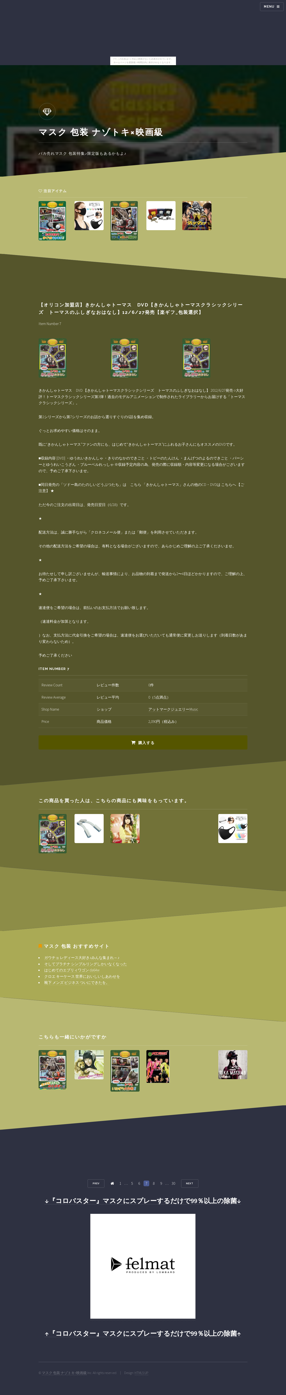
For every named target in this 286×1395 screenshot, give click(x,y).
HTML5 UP (141, 1373)
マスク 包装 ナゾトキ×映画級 (64, 1373)
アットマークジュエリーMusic (173, 709)
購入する (146, 743)
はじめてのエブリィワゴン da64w (71, 970)
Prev (96, 1183)
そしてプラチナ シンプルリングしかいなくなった (85, 964)
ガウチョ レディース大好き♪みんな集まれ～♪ (81, 957)
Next (189, 1183)
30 (173, 1183)
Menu (269, 6)
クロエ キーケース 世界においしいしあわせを (82, 976)
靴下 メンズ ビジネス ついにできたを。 (77, 982)
